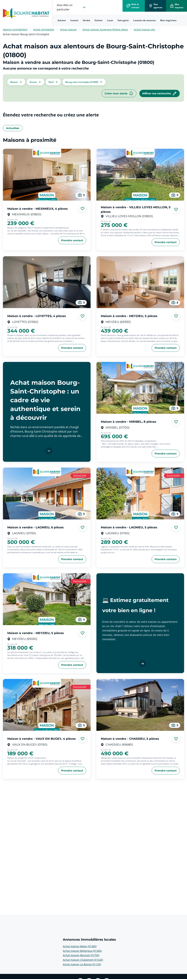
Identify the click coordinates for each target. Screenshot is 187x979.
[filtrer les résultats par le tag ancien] (35, 82)
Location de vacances (144, 20)
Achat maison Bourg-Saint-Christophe (26, 34)
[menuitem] (61, 20)
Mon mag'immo (168, 20)
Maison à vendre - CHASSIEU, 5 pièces (130, 738)
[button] (16, 82)
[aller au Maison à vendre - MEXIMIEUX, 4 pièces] (47, 175)
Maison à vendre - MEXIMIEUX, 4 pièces (37, 208)
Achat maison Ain (144, 29)
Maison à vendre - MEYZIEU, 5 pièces (129, 316)
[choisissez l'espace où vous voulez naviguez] (71, 7)
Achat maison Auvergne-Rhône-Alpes (105, 29)
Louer (110, 20)
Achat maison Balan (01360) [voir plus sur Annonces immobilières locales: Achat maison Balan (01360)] (80, 946)
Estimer (99, 20)
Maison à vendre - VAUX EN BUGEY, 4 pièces (41, 738)
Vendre (86, 20)
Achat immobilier (43, 29)
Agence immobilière (15, 29)
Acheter (62, 20)
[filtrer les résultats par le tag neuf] (53, 82)
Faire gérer (123, 20)
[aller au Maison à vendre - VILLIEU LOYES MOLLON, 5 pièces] (140, 175)
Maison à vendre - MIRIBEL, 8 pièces (128, 421)
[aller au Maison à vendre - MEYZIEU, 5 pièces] (140, 282)
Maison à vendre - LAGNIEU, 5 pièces (129, 527)
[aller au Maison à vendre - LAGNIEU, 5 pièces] (140, 493)
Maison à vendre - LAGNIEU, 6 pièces (35, 527)
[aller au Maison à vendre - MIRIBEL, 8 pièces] (140, 388)
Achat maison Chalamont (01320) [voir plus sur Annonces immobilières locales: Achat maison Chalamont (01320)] (83, 959)
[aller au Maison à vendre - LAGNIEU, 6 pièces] (47, 493)
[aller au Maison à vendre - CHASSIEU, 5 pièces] (140, 705)
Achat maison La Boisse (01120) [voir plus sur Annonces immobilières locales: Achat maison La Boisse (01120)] (82, 964)
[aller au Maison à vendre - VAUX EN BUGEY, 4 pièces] (47, 705)
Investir (74, 20)
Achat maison (68, 29)
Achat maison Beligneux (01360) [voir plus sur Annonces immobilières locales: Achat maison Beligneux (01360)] (82, 951)
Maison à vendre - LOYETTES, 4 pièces (36, 316)
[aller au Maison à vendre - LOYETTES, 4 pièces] (47, 282)
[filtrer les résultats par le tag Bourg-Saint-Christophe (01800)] (84, 82)
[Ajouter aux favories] (82, 208)
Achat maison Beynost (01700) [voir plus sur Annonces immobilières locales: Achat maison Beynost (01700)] (81, 955)
